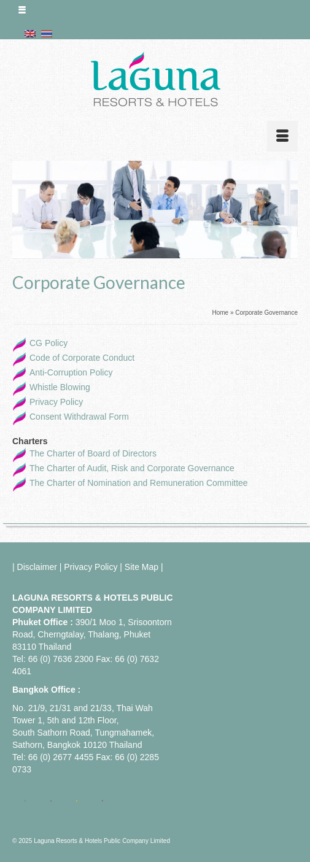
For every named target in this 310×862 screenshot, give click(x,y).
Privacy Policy (56, 402)
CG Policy (48, 343)
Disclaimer (37, 567)
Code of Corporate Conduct (81, 358)
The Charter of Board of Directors (93, 453)
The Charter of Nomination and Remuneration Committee (138, 483)
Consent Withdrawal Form (79, 416)
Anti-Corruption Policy (70, 372)
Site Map (141, 567)
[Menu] (282, 136)
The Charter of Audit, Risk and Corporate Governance (131, 468)
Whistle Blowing (59, 387)
